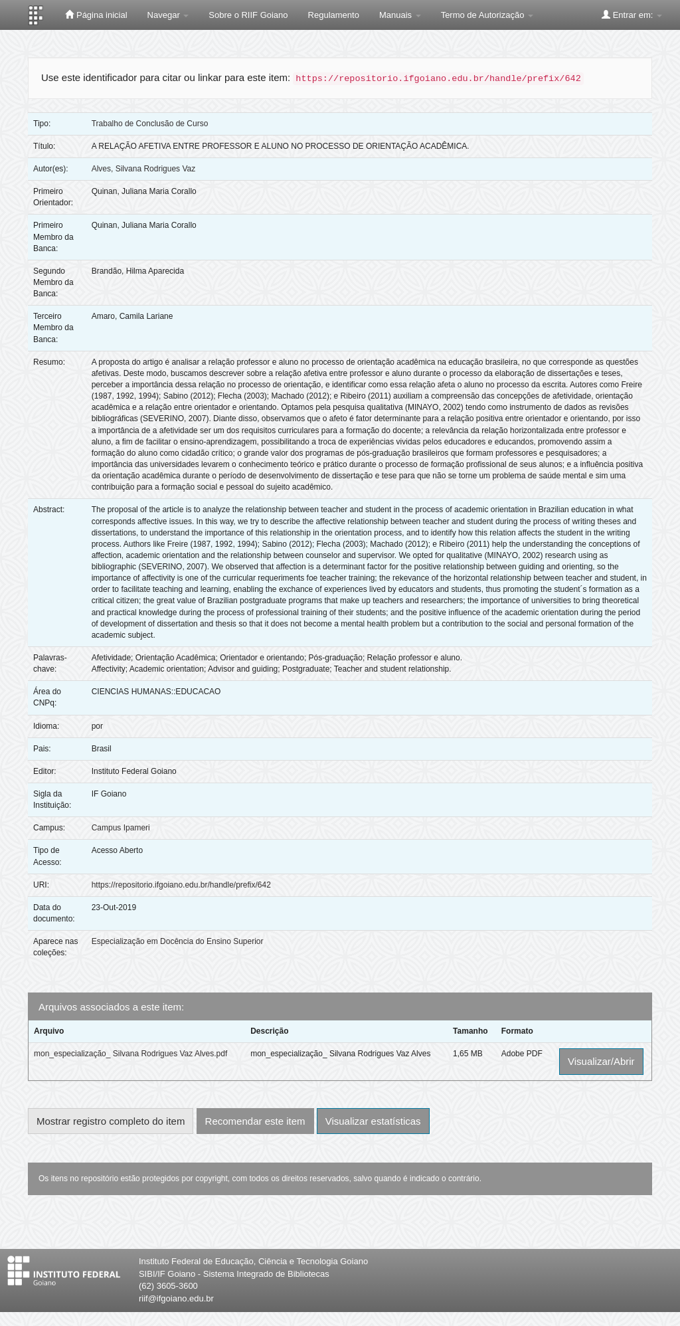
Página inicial (96, 14)
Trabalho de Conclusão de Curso (150, 123)
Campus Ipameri (121, 827)
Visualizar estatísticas (373, 1121)
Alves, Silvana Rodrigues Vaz (144, 168)
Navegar (168, 15)
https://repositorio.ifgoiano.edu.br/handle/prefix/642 (181, 885)
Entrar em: (632, 14)
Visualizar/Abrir (601, 1061)
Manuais (400, 15)
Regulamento (333, 15)
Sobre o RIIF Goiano (248, 15)
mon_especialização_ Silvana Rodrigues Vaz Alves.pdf (130, 1053)
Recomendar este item (255, 1121)
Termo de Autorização (487, 15)
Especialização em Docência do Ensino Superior (178, 941)
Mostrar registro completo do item (111, 1121)
